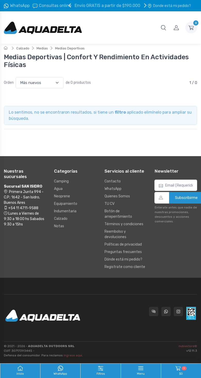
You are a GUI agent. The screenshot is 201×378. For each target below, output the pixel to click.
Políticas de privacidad (123, 244)
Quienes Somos (117, 196)
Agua (58, 189)
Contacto (112, 181)
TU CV (109, 203)
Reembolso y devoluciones (115, 234)
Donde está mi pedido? (169, 6)
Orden (9, 82)
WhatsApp (20, 5)
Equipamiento (65, 203)
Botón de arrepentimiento (118, 214)
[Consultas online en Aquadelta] (153, 311)
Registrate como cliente (124, 267)
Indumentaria (65, 211)
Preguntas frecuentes (123, 252)
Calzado (22, 48)
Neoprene (62, 196)
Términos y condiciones (123, 224)
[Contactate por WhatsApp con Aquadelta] (166, 311)
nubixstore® (188, 346)
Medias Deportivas (70, 48)
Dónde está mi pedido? (123, 259)
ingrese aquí (73, 355)
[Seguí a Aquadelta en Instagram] (178, 311)
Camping (61, 181)
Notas (59, 226)
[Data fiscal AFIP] (191, 313)
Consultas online (52, 5)
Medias (42, 48)
